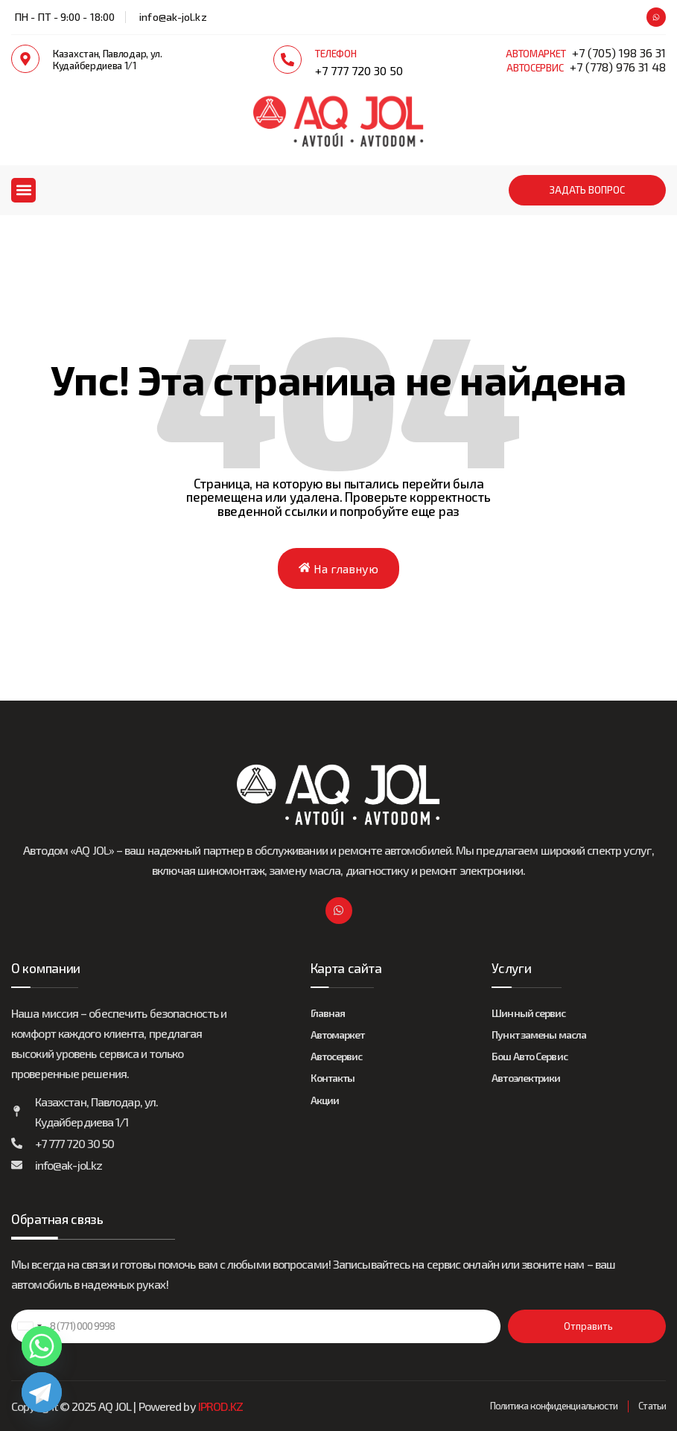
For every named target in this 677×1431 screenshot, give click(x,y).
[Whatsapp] (42, 1346)
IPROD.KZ (221, 1406)
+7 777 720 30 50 (359, 70)
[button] (23, 190)
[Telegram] (42, 1392)
